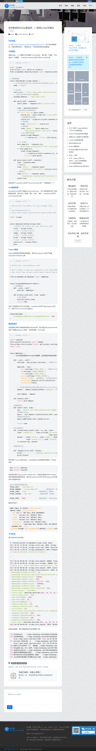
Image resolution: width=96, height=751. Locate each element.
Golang (81, 77)
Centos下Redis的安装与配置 (78, 134)
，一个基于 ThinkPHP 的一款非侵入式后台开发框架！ (77, 47)
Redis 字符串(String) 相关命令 (79, 166)
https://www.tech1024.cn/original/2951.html (29, 44)
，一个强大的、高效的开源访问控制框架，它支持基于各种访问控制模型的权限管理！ (76, 62)
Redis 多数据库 (74, 146)
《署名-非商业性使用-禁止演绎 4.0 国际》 (30, 667)
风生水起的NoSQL (75, 143)
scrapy (19, 663)
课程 (78, 6)
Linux (78, 87)
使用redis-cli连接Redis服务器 (78, 137)
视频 (72, 6)
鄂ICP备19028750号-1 (12, 749)
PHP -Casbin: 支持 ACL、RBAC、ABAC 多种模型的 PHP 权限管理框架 (78, 160)
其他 (85, 101)
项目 (66, 6)
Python (71, 88)
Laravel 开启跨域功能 (76, 140)
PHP (71, 77)
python (12, 34)
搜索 (85, 110)
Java (85, 90)
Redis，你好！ (74, 155)
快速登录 (89, 1)
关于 (90, 6)
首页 (60, 6)
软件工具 (78, 99)
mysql (24, 663)
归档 (84, 6)
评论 (9, 707)
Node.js (70, 100)
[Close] (86, 57)
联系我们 (78, 241)
